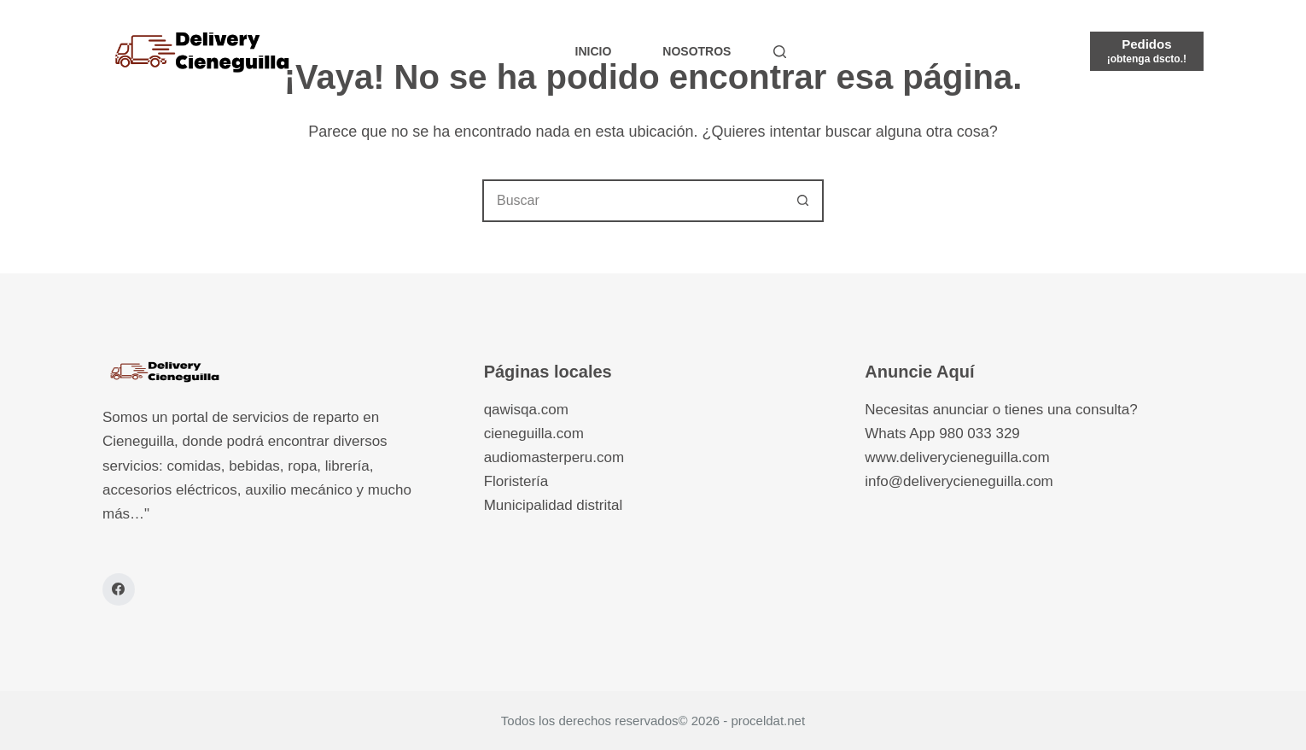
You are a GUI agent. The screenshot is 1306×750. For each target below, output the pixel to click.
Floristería (516, 481)
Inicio (593, 51)
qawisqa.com (526, 409)
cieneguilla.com (534, 433)
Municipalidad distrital (553, 505)
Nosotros (696, 51)
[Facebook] (118, 589)
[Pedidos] (1147, 51)
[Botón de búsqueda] (802, 200)
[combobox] (633, 200)
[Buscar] (779, 51)
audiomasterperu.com (554, 457)
